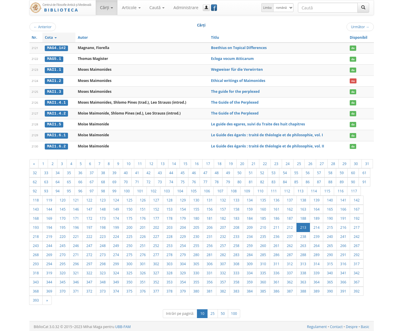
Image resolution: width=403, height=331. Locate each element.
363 (303, 280)
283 (236, 253)
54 (285, 171)
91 (364, 180)
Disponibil (358, 37)
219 (49, 235)
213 (303, 226)
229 (183, 235)
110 (260, 189)
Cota (51, 37)
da (352, 48)
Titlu (215, 37)
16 (197, 162)
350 (129, 280)
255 (196, 244)
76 (194, 180)
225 (129, 235)
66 (80, 180)
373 (103, 290)
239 (316, 235)
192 (356, 217)
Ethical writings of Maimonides (238, 80)
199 (116, 226)
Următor (360, 26)
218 (36, 235)
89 (342, 180)
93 (46, 189)
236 (276, 235)
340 (330, 271)
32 (35, 171)
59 (342, 171)
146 (76, 208)
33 (46, 171)
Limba (267, 8)
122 (89, 198)
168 (36, 217)
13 (163, 162)
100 (127, 189)
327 (156, 271)
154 (183, 208)
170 (62, 217)
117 (354, 189)
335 (263, 271)
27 (322, 162)
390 (330, 290)
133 (236, 198)
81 (251, 180)
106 (207, 189)
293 (36, 262)
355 (196, 280)
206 (210, 226)
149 (116, 208)
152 (156, 208)
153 (170, 208)
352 (156, 280)
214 (316, 226)
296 (76, 262)
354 (183, 280)
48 (217, 171)
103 (167, 189)
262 (290, 244)
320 (62, 271)
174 (116, 217)
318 (36, 271)
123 (103, 198)
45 (182, 171)
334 (250, 271)
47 (205, 171)
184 (250, 217)
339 (316, 271)
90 (353, 180)
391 (343, 290)
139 (316, 198)
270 (62, 253)
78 (217, 180)
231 (210, 235)
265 (330, 244)
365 (330, 280)
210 (263, 226)
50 (239, 171)
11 (140, 162)
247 (89, 244)
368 (36, 290)
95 (69, 189)
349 (116, 280)
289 (316, 253)
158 (236, 208)
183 (236, 217)
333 (236, 271)
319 (49, 271)
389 (316, 290)
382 (223, 290)
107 (220, 189)
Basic (365, 325)
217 (356, 226)
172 (89, 217)
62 (35, 180)
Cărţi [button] (106, 7)
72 (149, 180)
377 (156, 290)
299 (116, 262)
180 (196, 217)
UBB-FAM (123, 325)
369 (49, 290)
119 (49, 198)
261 (276, 244)
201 (143, 226)
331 (210, 271)
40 (126, 171)
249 (116, 244)
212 (290, 226)
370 (62, 290)
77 (205, 180)
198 (103, 226)
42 (149, 171)
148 (103, 208)
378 (170, 290)
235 (263, 235)
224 (116, 235)
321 (76, 271)
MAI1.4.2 (56, 112)
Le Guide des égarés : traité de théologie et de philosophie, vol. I (267, 134)
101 (140, 189)
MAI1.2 (54, 80)
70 (126, 180)
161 (276, 208)
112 (287, 189)
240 (330, 235)
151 (143, 208)
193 (36, 226)
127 (156, 198)
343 (36, 280)
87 (319, 180)
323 (103, 271)
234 (250, 235)
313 (303, 262)
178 (170, 217)
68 (103, 180)
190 (330, 217)
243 (36, 244)
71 (137, 180)
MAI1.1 (54, 69)
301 (143, 262)
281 (210, 253)
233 (236, 235)
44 (171, 171)
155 (196, 208)
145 (62, 208)
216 (343, 226)
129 (183, 198)
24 (288, 162)
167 (356, 208)
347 (89, 280)
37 (92, 171)
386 (276, 290)
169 (49, 217)
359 (250, 280)
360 (263, 280)
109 (247, 189)
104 (180, 189)
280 (196, 253)
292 (356, 253)
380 (196, 290)
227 (156, 235)
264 (316, 244)
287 (290, 253)
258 (236, 244)
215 (330, 226)
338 (303, 271)
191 (343, 217)
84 (285, 180)
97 (92, 189)
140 (330, 198)
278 (170, 253)
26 (310, 162)
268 (36, 253)
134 (250, 198)
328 (170, 271)
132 (223, 198)
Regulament (317, 325)
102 (153, 189)
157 (223, 208)
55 (296, 171)
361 (276, 280)
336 (276, 271)
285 (263, 253)
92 (35, 189)
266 (343, 244)
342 (356, 271)
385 (263, 290)
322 (89, 271)
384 (250, 290)
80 (239, 180)
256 (210, 244)
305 (196, 262)
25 (299, 162)
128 (170, 198)
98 (103, 189)
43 (160, 171)
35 (69, 171)
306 (210, 262)
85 (296, 180)
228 (170, 235)
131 (210, 198)
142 (356, 198)
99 (114, 189)
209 (250, 226)
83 (273, 180)
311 (276, 262)
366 (343, 280)
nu (353, 80)
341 (343, 271)
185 (263, 217)
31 (367, 162)
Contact (336, 325)
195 (62, 226)
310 (263, 262)
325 (129, 271)
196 (76, 226)
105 (193, 189)
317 (356, 262)
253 (170, 244)
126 (143, 198)
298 (103, 262)
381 (210, 290)
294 (49, 262)
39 (114, 171)
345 (62, 280)
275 (129, 253)
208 (236, 226)
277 (156, 253)
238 (303, 235)
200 (129, 226)
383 (236, 290)
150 (129, 208)
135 (263, 198)
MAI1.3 (54, 91)
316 (343, 262)
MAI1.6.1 (56, 134)
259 (250, 244)
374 (116, 290)
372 (89, 290)
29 (344, 162)
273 (103, 253)
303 (170, 262)
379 (183, 290)
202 (156, 226)
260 (263, 244)
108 (234, 189)
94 (58, 189)
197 (89, 226)
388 (303, 290)
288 (303, 253)
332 (223, 271)
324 (116, 271)
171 (76, 217)
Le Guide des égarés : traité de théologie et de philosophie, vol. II (267, 144)
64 (58, 180)
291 (343, 253)
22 (265, 162)
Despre (352, 325)
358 (236, 280)
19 (231, 162)
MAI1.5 (54, 123)
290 (330, 253)
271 (76, 253)
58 (330, 171)
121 (76, 198)
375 (129, 290)
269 (49, 253)
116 (341, 189)
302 (156, 262)
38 (103, 171)
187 (290, 217)
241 (343, 235)
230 (196, 235)
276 (143, 253)
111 (274, 189)
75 (182, 180)
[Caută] (363, 8)
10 (129, 162)
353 (170, 280)
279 (183, 253)
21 (253, 162)
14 (174, 162)
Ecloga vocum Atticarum (232, 58)
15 (185, 162)
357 (223, 280)
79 (228, 180)
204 (183, 226)
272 (89, 253)
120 (62, 198)
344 (49, 280)
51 (251, 171)
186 (276, 217)
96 (80, 189)
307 (223, 262)
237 (290, 235)
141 (343, 198)
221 (76, 235)
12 (151, 162)
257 (223, 244)
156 (210, 208)
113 (301, 189)
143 (36, 208)
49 (228, 171)
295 (62, 262)
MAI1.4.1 (56, 102)
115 (327, 189)
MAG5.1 (54, 58)
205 (196, 226)
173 (103, 217)
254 (183, 244)
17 (208, 162)
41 (137, 171)
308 (236, 262)
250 (129, 244)
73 (160, 180)
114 (314, 189)
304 (183, 262)
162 (290, 208)
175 (129, 217)
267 (356, 244)
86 (308, 180)
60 (353, 171)
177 (156, 217)
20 (242, 162)
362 (290, 280)
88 (330, 180)
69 (114, 180)
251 (143, 244)
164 (316, 208)
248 (103, 244)
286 (276, 253)
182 (223, 217)
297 (89, 262)
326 (143, 271)
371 (76, 290)
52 (262, 171)
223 (103, 235)
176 (143, 217)
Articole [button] (131, 7)
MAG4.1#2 (56, 48)
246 (76, 244)
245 (62, 244)
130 (196, 198)
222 (89, 235)
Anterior (43, 26)
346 (76, 280)
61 (364, 171)
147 (89, 208)
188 (303, 217)
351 (143, 280)
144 (49, 208)
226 (143, 235)
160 (263, 208)
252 (156, 244)
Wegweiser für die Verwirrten (237, 69)
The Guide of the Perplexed (235, 101)
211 (276, 226)
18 (220, 162)
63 (46, 180)
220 (62, 235)
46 (194, 171)
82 (262, 180)
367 (356, 280)
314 (316, 262)
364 (316, 280)
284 (250, 253)
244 (49, 244)
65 (69, 180)
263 (303, 244)
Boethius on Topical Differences (239, 47)
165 (330, 208)
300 (129, 262)
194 (49, 226)
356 (210, 280)
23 (276, 162)
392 (356, 290)
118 (36, 198)
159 (250, 208)
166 (343, 208)
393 (36, 299)
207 (223, 226)
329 (183, 271)
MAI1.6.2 (56, 145)
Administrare (185, 7)
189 (316, 217)
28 (333, 162)
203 (170, 226)
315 (330, 262)
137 (290, 198)
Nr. (34, 37)
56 (308, 171)
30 (356, 162)
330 (196, 271)
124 (116, 198)
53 (273, 171)
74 (171, 180)
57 (319, 171)
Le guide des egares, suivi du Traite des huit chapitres (258, 123)
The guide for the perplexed (235, 90)
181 (210, 217)
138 (303, 198)
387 (290, 290)
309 (250, 262)
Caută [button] (157, 7)
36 (80, 171)
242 (356, 235)
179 (183, 217)
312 (290, 262)
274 (116, 253)
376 (143, 290)
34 (58, 171)
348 (103, 280)
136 (276, 198)
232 (223, 235)
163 (303, 208)
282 (223, 253)
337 (290, 271)
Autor (83, 37)
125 (129, 198)
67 (92, 180)
